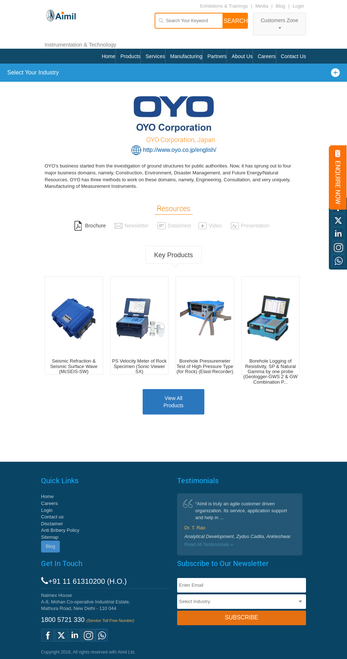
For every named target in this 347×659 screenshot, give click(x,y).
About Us (242, 56)
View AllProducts (173, 401)
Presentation (250, 226)
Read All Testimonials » (208, 544)
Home (108, 56)
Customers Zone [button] (279, 23)
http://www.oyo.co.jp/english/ (179, 150)
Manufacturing (186, 56)
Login (298, 6)
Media (263, 6)
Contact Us (293, 56)
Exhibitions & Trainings (224, 6)
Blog (280, 6)
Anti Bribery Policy (60, 530)
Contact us (52, 516)
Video (210, 226)
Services (155, 56)
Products (130, 56)
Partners (216, 56)
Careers (267, 56)
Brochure (90, 226)
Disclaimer (52, 523)
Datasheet (174, 226)
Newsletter (131, 226)
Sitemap (49, 537)
